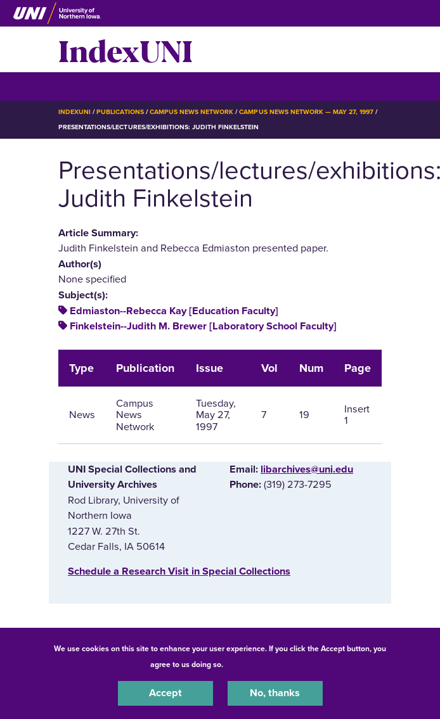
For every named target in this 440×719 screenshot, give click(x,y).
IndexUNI (125, 49)
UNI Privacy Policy (258, 664)
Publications (119, 112)
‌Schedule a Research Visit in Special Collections (179, 571)
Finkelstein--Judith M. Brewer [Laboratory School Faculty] (203, 326)
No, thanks (275, 693)
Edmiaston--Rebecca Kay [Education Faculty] (174, 311)
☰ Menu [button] (80, 86)
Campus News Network (192, 112)
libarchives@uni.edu (307, 469)
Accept (165, 693)
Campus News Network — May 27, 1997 (306, 112)
